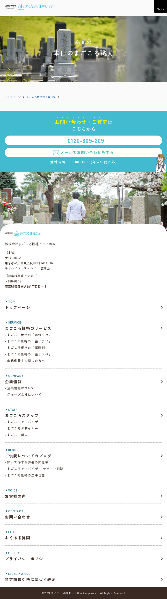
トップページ (13, 97)
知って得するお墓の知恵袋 (28, 462)
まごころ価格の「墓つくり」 (29, 334)
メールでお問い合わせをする (87, 152)
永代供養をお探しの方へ (26, 360)
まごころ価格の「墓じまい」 (29, 341)
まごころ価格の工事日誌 (41, 97)
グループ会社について (24, 394)
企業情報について (21, 388)
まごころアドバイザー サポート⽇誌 (35, 468)
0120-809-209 (86, 140)
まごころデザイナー (22, 428)
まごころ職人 (17, 435)
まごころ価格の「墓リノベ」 (29, 354)
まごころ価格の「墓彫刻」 (28, 347)
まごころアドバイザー (24, 421)
